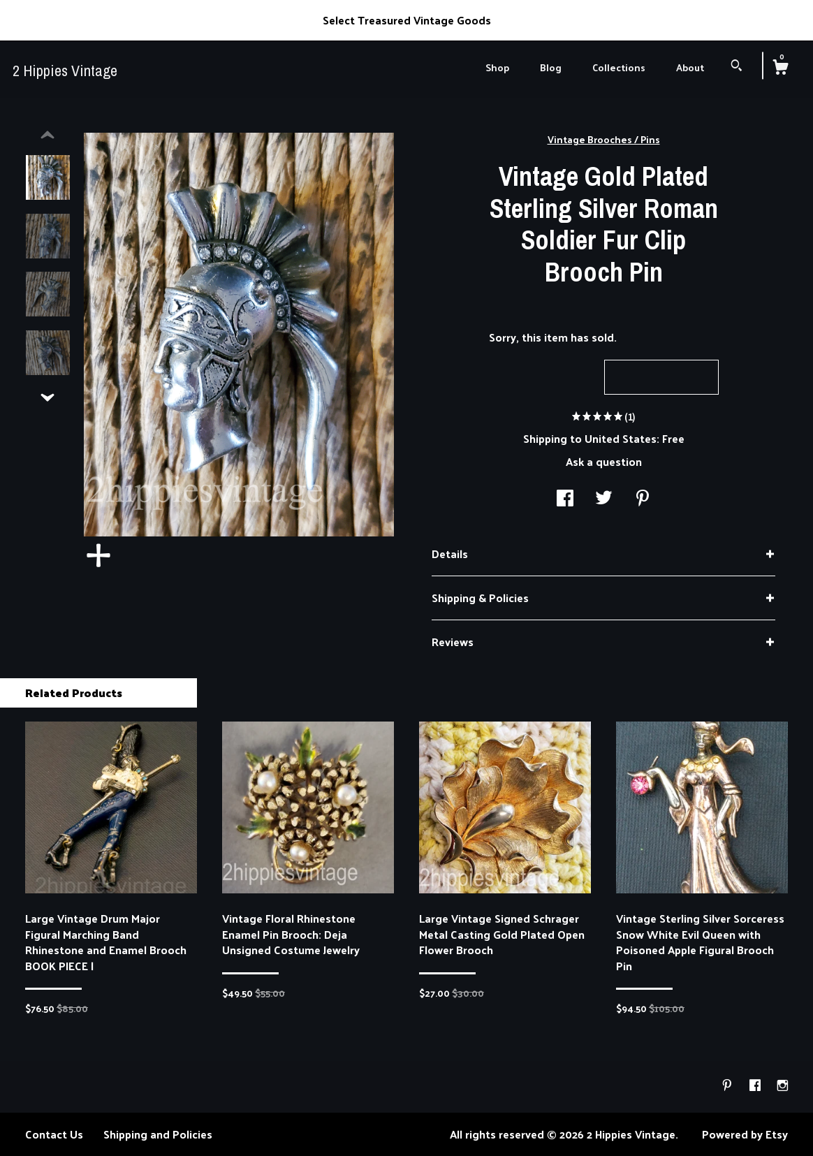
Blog (551, 67)
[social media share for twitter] (604, 499)
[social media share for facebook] (565, 499)
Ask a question (604, 461)
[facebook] (756, 1086)
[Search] (736, 67)
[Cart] (780, 68)
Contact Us (54, 1134)
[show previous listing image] (47, 135)
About (690, 67)
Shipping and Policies (157, 1134)
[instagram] (782, 1086)
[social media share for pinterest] (642, 499)
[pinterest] (728, 1086)
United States (621, 438)
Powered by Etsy (745, 1134)
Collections (618, 67)
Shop (497, 67)
